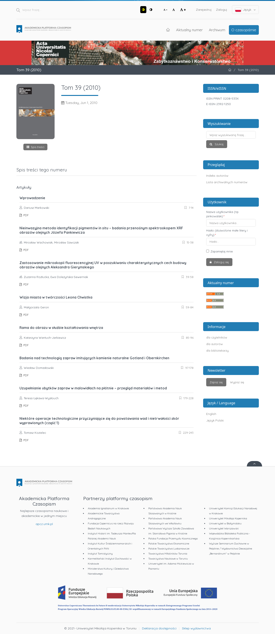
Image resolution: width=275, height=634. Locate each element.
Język (245, 10)
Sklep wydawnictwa (196, 628)
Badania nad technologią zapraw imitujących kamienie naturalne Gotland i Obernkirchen (94, 358)
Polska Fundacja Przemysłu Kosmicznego (173, 538)
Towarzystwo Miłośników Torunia (167, 553)
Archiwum (217, 29)
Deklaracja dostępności (159, 628)
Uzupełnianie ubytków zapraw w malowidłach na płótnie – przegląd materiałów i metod (93, 388)
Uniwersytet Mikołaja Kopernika (228, 518)
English (211, 414)
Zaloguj (221, 10)
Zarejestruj (204, 10)
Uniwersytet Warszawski (224, 528)
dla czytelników (216, 337)
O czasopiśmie (243, 29)
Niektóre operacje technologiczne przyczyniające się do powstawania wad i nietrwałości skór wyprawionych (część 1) (99, 420)
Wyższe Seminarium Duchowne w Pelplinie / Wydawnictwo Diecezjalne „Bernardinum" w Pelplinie (230, 548)
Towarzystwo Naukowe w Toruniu (168, 558)
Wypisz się (237, 382)
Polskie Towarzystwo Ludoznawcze (168, 548)
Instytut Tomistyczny (100, 553)
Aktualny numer (189, 29)
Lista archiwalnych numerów (226, 182)
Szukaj (218, 144)
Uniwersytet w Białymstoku (225, 523)
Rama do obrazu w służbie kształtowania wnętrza (61, 327)
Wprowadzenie (32, 198)
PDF (25, 215)
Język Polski (215, 420)
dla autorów (214, 344)
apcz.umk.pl (44, 524)
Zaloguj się (221, 262)
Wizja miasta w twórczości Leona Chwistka (55, 297)
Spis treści (37, 147)
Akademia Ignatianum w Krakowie (108, 508)
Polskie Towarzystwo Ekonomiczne (168, 543)
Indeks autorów (217, 176)
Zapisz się (216, 382)
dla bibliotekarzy (217, 350)
